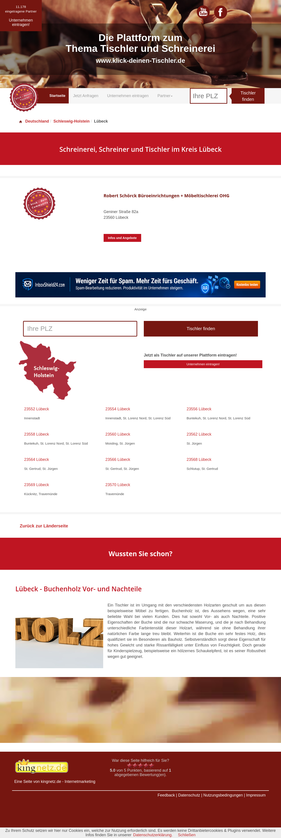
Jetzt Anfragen (85, 96)
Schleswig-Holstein (71, 121)
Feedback (166, 795)
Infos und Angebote (122, 238)
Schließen (187, 835)
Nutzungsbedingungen (223, 795)
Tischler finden (248, 96)
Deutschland (34, 121)
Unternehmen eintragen (128, 96)
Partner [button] (165, 96)
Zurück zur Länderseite (44, 525)
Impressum (256, 795)
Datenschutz (189, 795)
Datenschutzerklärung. (153, 835)
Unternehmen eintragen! (203, 364)
